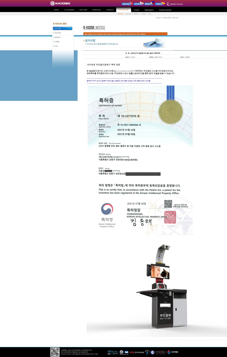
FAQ (150, 14)
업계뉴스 (136, 14)
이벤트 (144, 14)
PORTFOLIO (96, 10)
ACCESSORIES (69, 10)
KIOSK (56, 10)
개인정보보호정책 (165, 10)
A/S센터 (136, 10)
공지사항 (120, 14)
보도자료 (128, 14)
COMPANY (110, 10)
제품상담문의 (149, 10)
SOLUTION (83, 10)
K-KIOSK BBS (123, 10)
